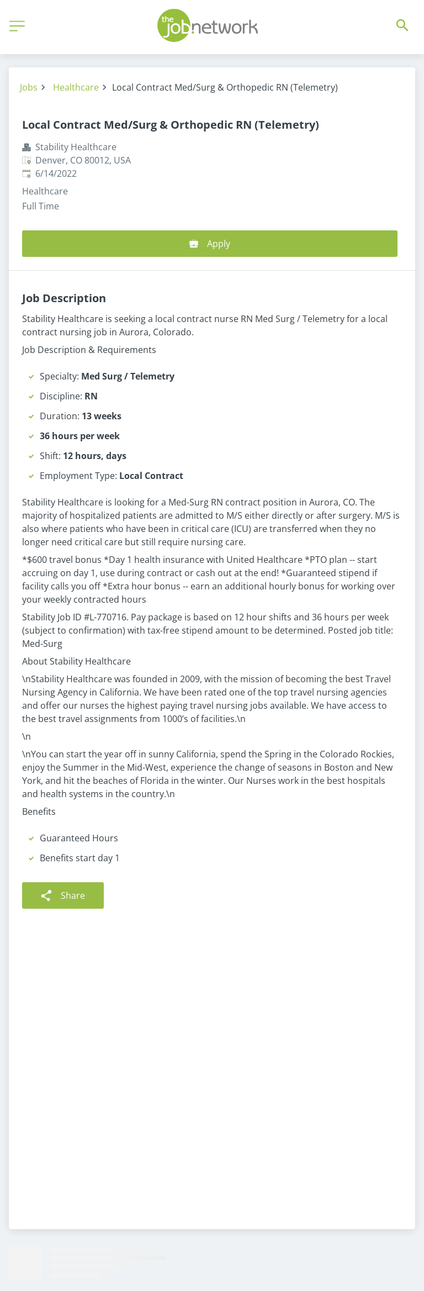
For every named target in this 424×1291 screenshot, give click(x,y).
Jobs (29, 87)
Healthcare (76, 87)
